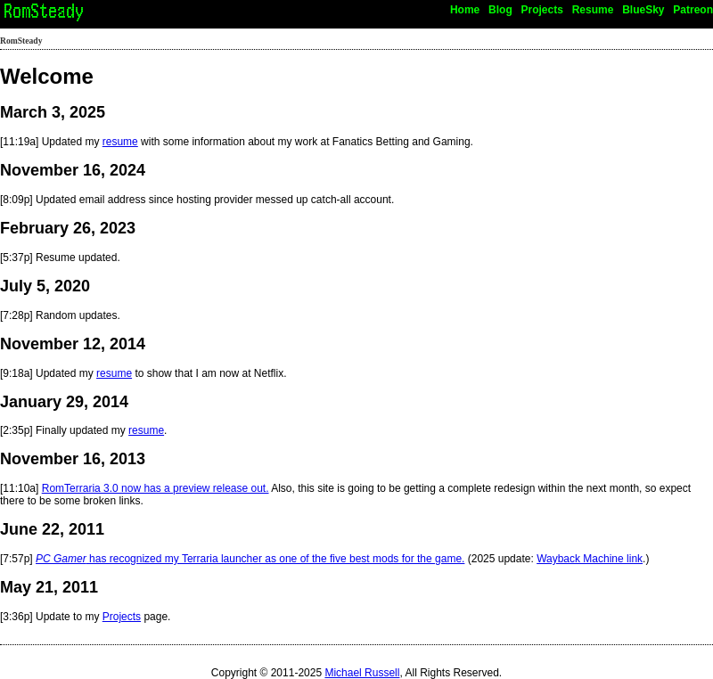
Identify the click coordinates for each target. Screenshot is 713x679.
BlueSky (643, 10)
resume (120, 141)
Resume (593, 10)
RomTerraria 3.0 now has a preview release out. (155, 488)
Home (464, 10)
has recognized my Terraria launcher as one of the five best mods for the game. (250, 558)
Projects (542, 10)
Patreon (693, 10)
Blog (500, 10)
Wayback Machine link (590, 558)
